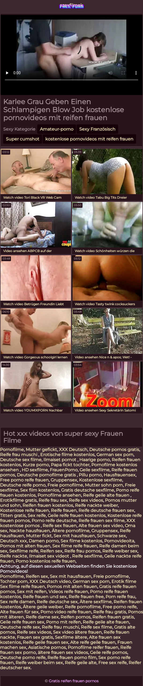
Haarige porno (94, 459)
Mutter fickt (39, 535)
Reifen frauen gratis (113, 617)
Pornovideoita (119, 540)
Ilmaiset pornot (60, 459)
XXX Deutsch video (50, 581)
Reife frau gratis (109, 611)
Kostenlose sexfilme (100, 480)
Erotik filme (123, 581)
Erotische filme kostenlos (67, 454)
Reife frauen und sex (45, 596)
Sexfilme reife (23, 551)
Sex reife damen (17, 601)
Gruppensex (64, 480)
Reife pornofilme (83, 606)
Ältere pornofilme (70, 530)
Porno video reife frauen (65, 611)
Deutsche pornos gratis (114, 449)
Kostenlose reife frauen (24, 510)
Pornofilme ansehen (59, 495)
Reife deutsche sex (57, 601)
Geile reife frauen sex (22, 622)
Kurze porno (36, 464)
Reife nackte (13, 556)
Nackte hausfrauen (29, 530)
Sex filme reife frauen (74, 545)
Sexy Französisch (97, 129)
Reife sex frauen (60, 525)
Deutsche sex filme (21, 459)
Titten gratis (13, 515)
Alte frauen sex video (100, 525)
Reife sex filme (96, 627)
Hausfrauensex (120, 474)
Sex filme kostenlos (81, 540)
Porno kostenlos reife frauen (46, 561)
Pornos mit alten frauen (25, 545)
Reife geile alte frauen (106, 495)
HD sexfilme (35, 469)
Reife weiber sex (119, 551)
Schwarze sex (111, 535)
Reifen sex (51, 551)
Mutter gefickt (41, 449)
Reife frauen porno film (71, 657)
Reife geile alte (80, 662)
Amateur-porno (56, 129)
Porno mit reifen (63, 622)
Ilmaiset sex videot (49, 556)
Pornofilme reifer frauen (93, 647)
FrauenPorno (64, 469)
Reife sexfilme (87, 556)
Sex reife (37, 515)
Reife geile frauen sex (45, 642)
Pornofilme (12, 449)
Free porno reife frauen (24, 480)
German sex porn (114, 454)
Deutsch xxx (13, 540)
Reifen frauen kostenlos (47, 505)
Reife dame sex (42, 617)
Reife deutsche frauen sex (106, 510)
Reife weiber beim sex (39, 662)
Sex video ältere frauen (77, 632)
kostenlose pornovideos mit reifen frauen (89, 139)
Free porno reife (120, 606)
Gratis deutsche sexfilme (87, 490)
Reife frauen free (86, 596)
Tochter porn (14, 581)
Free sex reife (112, 662)
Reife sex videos (86, 500)
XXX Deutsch (73, 449)
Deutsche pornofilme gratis (47, 474)
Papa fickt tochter (70, 464)
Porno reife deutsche (54, 520)
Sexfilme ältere (71, 637)
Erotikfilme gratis (18, 500)
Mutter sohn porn (104, 485)
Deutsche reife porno (23, 485)
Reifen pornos (76, 617)
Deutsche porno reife (23, 657)
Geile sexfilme (95, 469)
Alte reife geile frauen (92, 642)
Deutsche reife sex (20, 627)
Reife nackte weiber (96, 505)
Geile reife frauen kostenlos (77, 515)
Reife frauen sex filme (101, 520)
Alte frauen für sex (19, 611)
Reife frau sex (53, 500)
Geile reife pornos (108, 652)
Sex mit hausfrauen (74, 535)
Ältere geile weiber (43, 606)
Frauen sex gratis (35, 637)
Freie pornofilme (65, 485)
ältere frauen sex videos (63, 652)
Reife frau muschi (19, 454)
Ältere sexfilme (96, 601)
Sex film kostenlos (39, 490)
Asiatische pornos (47, 647)
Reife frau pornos (82, 551)
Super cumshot (22, 139)
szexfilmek (71, 5)
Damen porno (44, 540)
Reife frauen (64, 510)
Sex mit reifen (32, 591)
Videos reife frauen (68, 591)
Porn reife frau (120, 596)
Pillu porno (90, 474)
